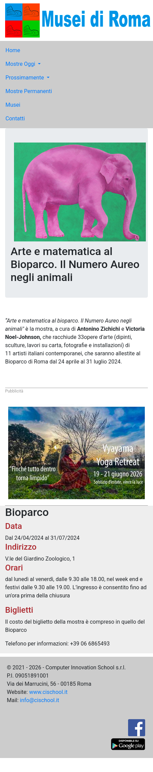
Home (12, 50)
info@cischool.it (39, 700)
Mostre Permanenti (28, 91)
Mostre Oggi (21, 64)
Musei (12, 105)
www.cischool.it (48, 692)
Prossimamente (25, 77)
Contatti (15, 118)
